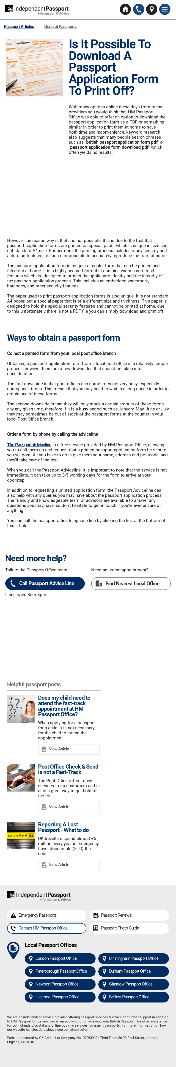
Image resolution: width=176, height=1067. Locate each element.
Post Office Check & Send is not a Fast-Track (68, 769)
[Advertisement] (88, 194)
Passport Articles (19, 26)
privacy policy (78, 1030)
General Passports (60, 26)
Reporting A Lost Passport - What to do (63, 827)
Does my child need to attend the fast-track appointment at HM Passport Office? (64, 706)
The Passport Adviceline (29, 444)
